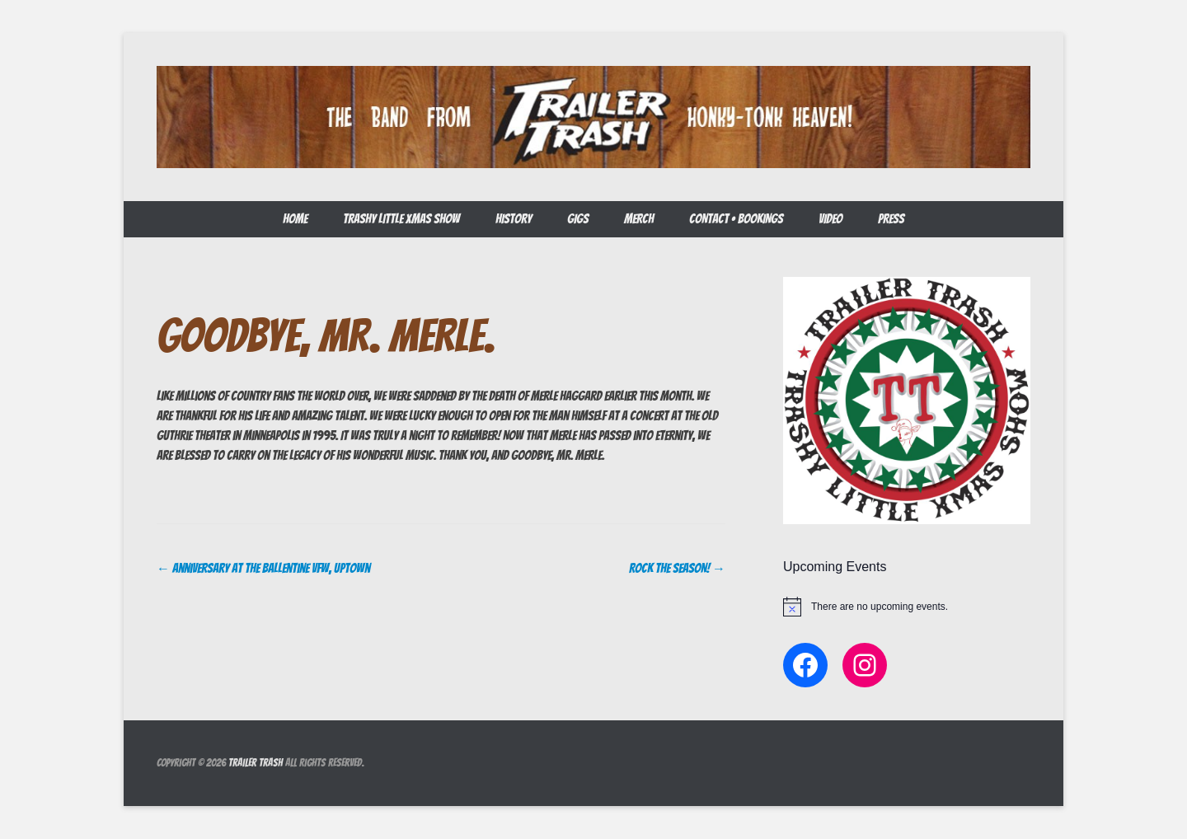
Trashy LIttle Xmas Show (401, 219)
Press (891, 219)
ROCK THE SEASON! (677, 568)
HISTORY (513, 219)
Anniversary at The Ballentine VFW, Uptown (263, 568)
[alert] (906, 606)
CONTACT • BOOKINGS (736, 219)
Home (295, 219)
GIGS (578, 219)
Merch (639, 219)
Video (830, 219)
